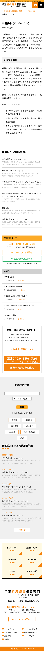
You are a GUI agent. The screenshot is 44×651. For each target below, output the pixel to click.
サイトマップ (29, 636)
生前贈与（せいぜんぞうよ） (22, 518)
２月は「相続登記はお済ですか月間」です (19, 306)
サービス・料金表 (30, 629)
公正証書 (12, 432)
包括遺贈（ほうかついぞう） (22, 461)
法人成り (29, 426)
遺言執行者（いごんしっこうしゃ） (22, 222)
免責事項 (7, 636)
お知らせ (21, 280)
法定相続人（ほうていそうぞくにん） (22, 504)
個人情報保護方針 (30, 632)
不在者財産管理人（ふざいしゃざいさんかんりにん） (22, 185)
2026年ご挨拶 (9, 277)
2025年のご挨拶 (10, 315)
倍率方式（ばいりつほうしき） (22, 173)
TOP (12, 11)
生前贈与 (29, 420)
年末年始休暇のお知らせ (13, 286)
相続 (22, 438)
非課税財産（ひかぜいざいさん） (22, 162)
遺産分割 (14, 426)
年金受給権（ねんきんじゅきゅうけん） (22, 489)
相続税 (14, 420)
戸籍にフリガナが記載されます (15, 296)
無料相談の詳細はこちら (22, 349)
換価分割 (22, 210)
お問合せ (7, 639)
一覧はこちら (22, 530)
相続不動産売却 (29, 432)
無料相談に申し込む (22, 367)
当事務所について (10, 632)
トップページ (9, 629)
